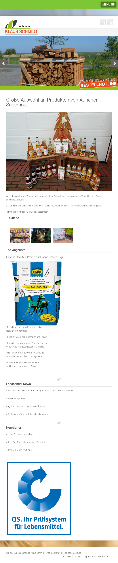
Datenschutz (104, 556)
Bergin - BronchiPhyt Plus (20, 450)
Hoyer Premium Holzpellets (20, 434)
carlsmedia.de (74, 553)
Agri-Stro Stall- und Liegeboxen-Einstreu (26, 406)
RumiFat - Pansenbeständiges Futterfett (27, 442)
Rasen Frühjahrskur (17, 398)
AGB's (77, 556)
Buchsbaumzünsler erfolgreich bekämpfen (28, 414)
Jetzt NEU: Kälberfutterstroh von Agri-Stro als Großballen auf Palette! (40, 390)
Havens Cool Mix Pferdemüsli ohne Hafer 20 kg (34, 257)
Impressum (89, 556)
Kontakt (67, 556)
